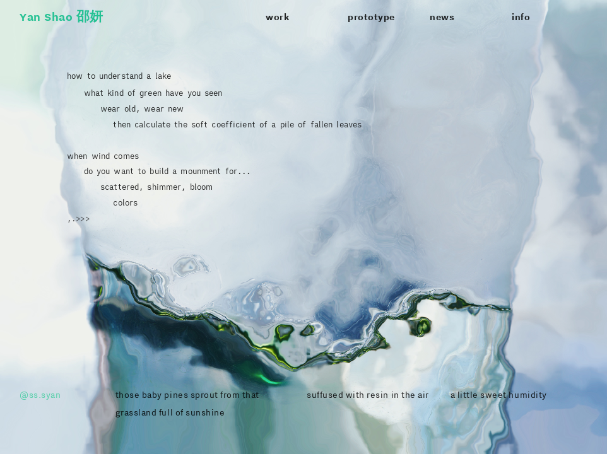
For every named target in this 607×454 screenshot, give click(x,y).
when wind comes (103, 156)
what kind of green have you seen (144, 93)
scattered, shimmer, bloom (156, 187)
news (442, 17)
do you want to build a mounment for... (167, 171)
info (521, 17)
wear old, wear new (125, 108)
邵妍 (89, 16)
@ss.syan (40, 395)
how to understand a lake (119, 76)
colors (125, 202)
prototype (371, 17)
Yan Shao (46, 16)
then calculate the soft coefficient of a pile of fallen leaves (214, 124)
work (277, 17)
